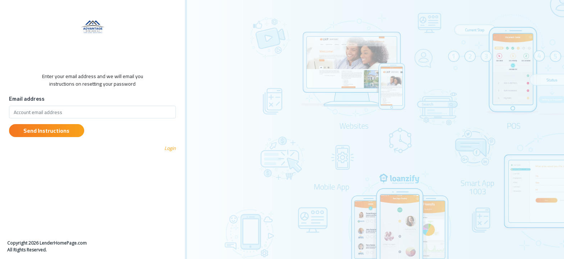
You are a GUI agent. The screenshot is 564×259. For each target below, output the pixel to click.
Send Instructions (46, 130)
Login (170, 148)
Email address (27, 99)
